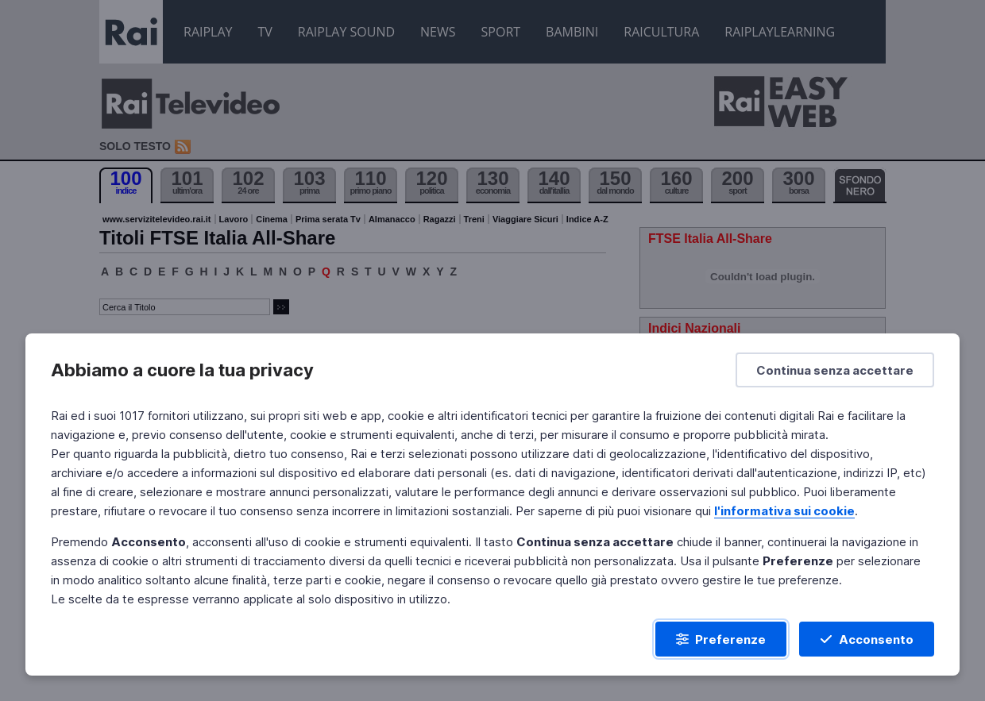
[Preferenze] (720, 639)
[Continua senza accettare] (835, 369)
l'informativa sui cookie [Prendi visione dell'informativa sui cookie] (784, 510)
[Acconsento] (866, 639)
